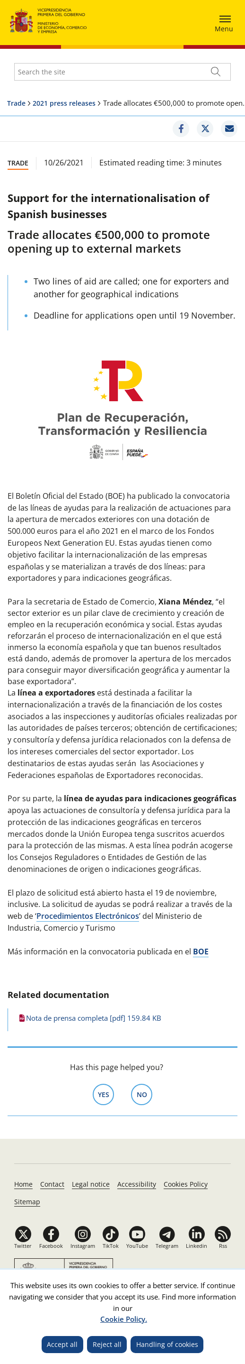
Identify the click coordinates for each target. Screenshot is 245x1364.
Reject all (107, 1344)
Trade (16, 103)
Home (23, 1184)
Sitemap (27, 1201)
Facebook (51, 1245)
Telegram (167, 1245)
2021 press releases (64, 103)
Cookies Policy (186, 1184)
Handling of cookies (167, 1344)
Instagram (82, 1245)
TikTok (111, 1245)
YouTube (137, 1245)
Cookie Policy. (123, 1319)
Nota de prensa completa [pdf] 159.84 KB (93, 1018)
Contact (52, 1184)
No (145, 1094)
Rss (223, 1245)
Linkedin (196, 1245)
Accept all (62, 1344)
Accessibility (136, 1184)
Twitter (23, 1245)
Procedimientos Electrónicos (87, 916)
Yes (106, 1094)
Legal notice (91, 1184)
